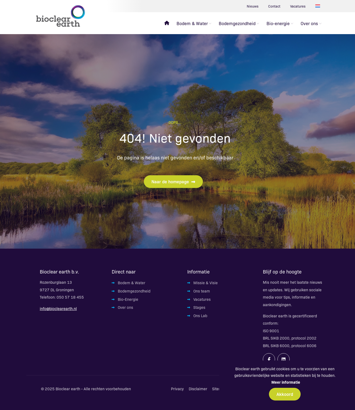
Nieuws (252, 6)
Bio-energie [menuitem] (278, 23)
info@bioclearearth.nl (58, 308)
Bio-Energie (128, 299)
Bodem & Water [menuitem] (192, 23)
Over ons (125, 307)
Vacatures (298, 6)
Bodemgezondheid (134, 290)
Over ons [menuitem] (309, 23)
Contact (274, 6)
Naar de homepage (173, 181)
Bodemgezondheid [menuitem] (237, 23)
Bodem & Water (131, 282)
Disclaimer (198, 389)
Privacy (177, 389)
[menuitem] (166, 23)
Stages (199, 307)
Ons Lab (200, 315)
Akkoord (284, 394)
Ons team (201, 290)
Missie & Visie (205, 282)
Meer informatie (285, 382)
